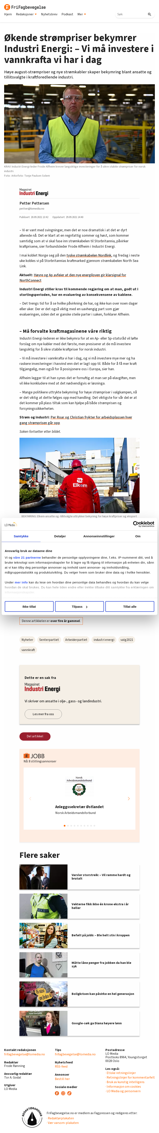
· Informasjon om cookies (123, 1086)
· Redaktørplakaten (60, 1118)
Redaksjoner (26, 14)
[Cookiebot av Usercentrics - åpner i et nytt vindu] (136, 524)
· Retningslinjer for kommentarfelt (130, 1077)
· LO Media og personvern (123, 1091)
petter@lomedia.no (31, 208)
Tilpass (79, 606)
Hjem (8, 14)
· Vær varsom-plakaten (63, 1123)
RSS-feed (61, 1066)
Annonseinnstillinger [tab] (98, 536)
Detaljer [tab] (60, 536)
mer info (21, 582)
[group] (79, 799)
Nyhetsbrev (49, 14)
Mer (81, 14)
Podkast (67, 14)
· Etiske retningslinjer (120, 1073)
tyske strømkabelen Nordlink (88, 255)
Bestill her (62, 1079)
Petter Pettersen (34, 203)
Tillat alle (129, 606)
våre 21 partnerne (27, 557)
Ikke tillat (29, 606)
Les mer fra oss (43, 714)
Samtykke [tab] (21, 536)
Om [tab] (137, 536)
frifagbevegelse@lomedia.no (24, 1054)
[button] (128, 798)
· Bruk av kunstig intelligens (125, 1082)
